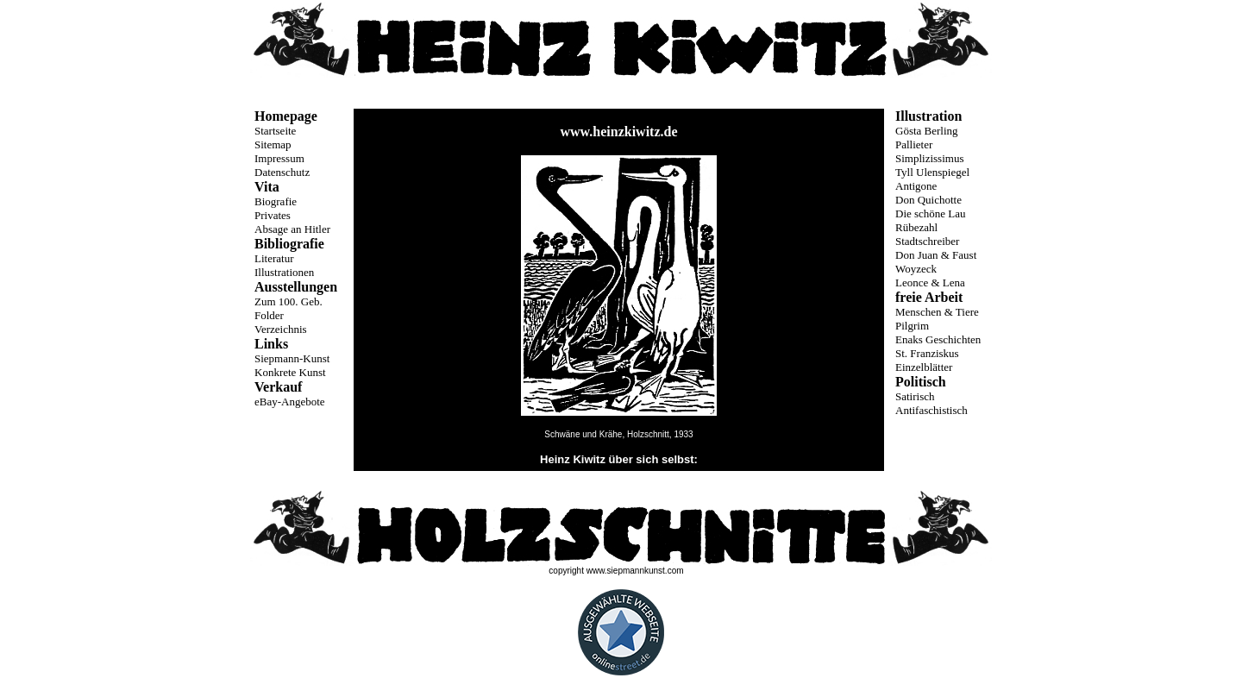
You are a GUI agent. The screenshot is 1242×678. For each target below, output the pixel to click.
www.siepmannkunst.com (635, 570)
